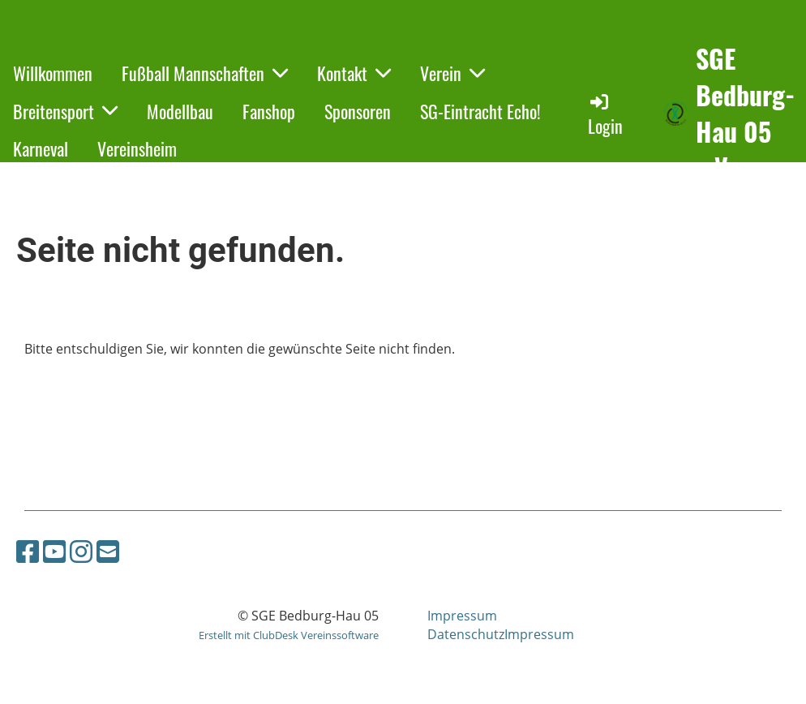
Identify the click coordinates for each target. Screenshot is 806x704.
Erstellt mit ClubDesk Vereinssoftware (289, 635)
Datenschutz (465, 634)
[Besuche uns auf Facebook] (27, 551)
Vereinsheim (137, 148)
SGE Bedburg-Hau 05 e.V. (745, 113)
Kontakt (354, 73)
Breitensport (65, 111)
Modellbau (180, 111)
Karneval (40, 148)
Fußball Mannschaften (205, 73)
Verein (452, 73)
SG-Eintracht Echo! (480, 111)
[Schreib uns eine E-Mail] (107, 551)
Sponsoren (357, 111)
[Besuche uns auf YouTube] (54, 551)
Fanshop (268, 111)
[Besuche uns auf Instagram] (81, 551)
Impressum (462, 616)
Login (605, 115)
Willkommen (52, 73)
